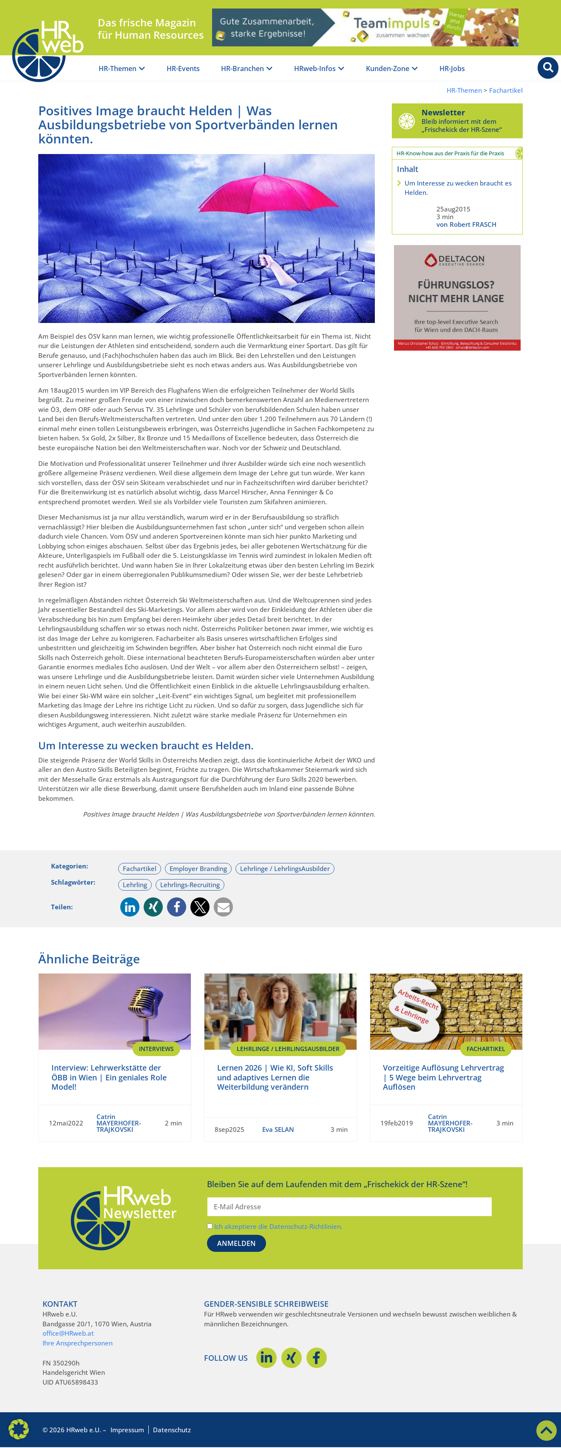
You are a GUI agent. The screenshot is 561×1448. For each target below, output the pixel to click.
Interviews (156, 1049)
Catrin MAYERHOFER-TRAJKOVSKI (118, 1123)
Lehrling (135, 884)
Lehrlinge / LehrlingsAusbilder (285, 868)
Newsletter (443, 112)
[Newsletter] (406, 120)
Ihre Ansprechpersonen (77, 1343)
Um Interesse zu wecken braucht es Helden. (458, 188)
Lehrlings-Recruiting (190, 884)
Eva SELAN (278, 1129)
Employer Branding (198, 868)
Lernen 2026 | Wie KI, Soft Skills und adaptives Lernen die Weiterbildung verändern (275, 1077)
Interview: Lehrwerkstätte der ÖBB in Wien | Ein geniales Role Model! (109, 1077)
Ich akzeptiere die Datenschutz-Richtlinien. (278, 1226)
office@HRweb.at (68, 1333)
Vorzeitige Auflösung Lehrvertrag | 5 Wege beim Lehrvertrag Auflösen (443, 1077)
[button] (129, 907)
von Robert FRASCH (466, 224)
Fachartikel (506, 90)
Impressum (127, 1429)
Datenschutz (172, 1429)
